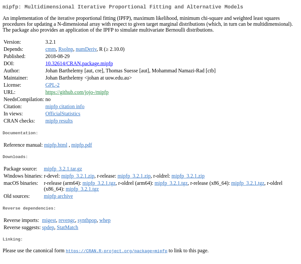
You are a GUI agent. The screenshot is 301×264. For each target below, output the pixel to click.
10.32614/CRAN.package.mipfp (79, 64)
